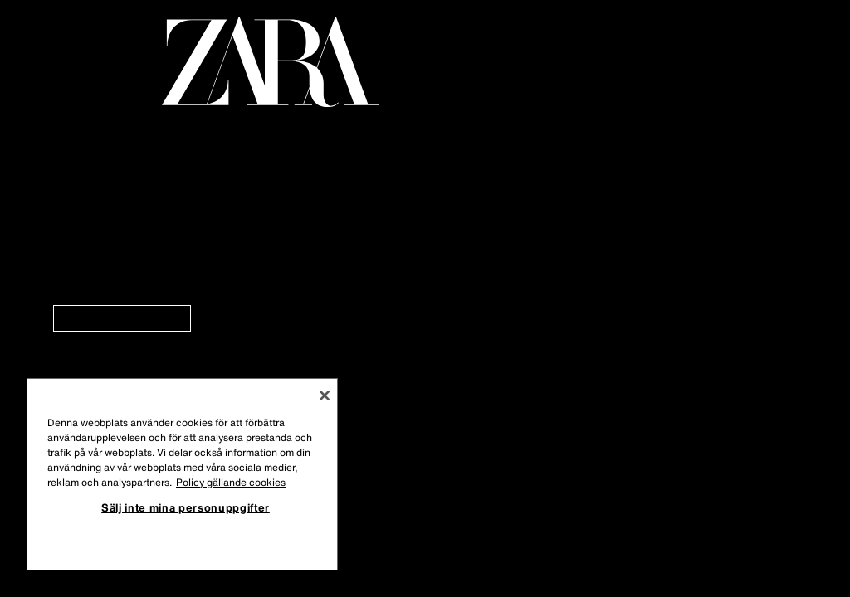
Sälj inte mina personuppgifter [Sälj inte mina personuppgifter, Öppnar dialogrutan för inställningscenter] (185, 507)
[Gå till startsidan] (270, 62)
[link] (122, 318)
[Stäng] (325, 395)
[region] (182, 474)
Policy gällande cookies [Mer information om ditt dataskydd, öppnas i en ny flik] (231, 482)
